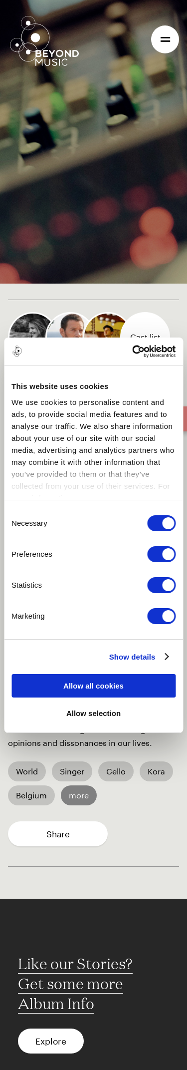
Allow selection (93, 713)
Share (58, 834)
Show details (132, 657)
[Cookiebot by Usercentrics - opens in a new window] (133, 351)
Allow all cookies (93, 686)
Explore (50, 1041)
